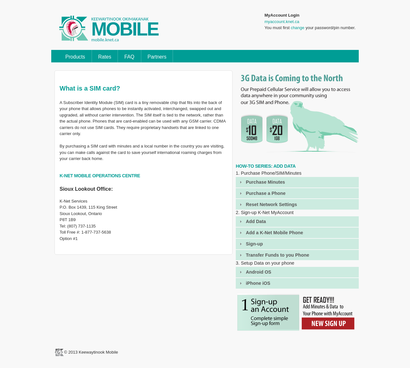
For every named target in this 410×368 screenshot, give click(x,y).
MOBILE (125, 29)
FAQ (129, 57)
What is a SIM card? (90, 88)
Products (75, 57)
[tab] (297, 182)
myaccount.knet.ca (282, 21)
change (298, 27)
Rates (104, 57)
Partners (157, 57)
